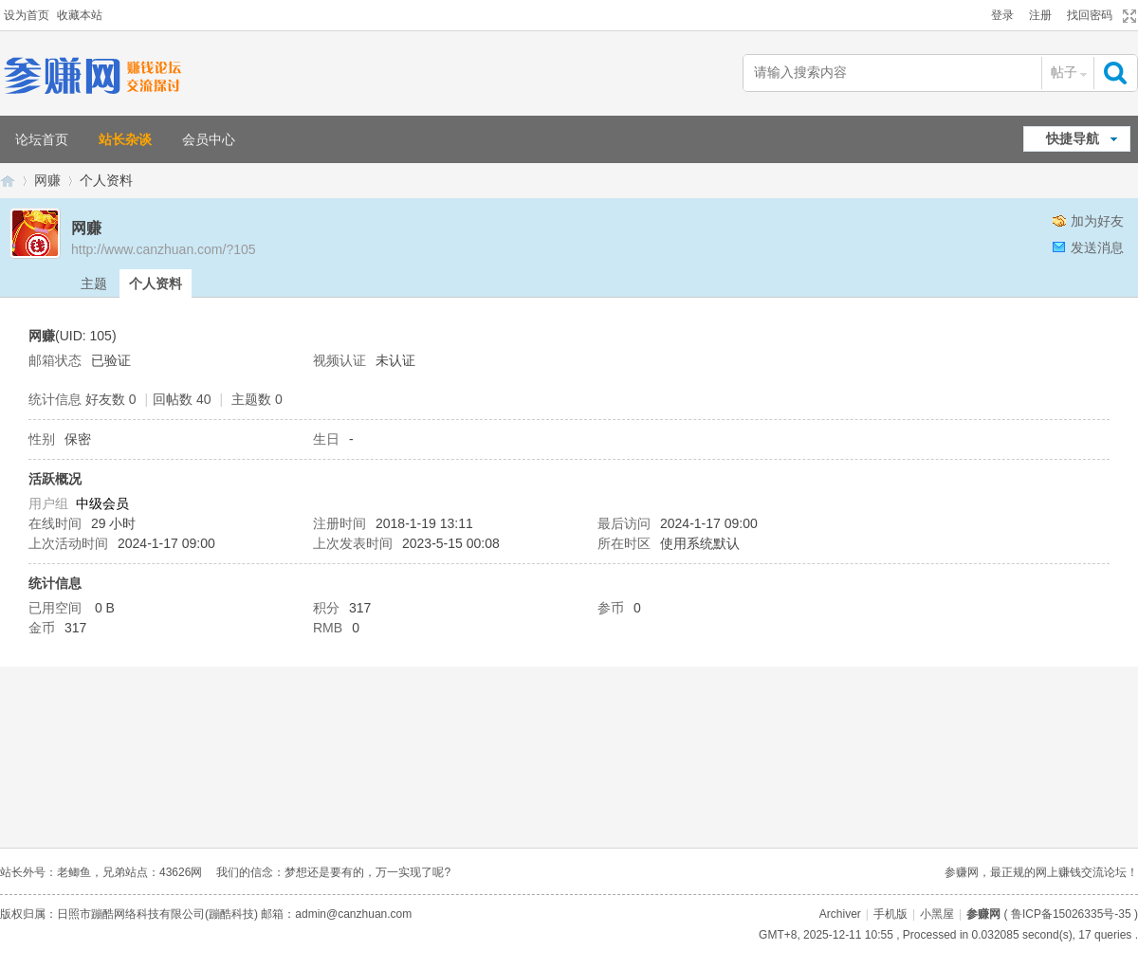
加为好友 (1097, 221)
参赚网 (7, 180)
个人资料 (155, 283)
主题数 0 (257, 399)
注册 (1040, 15)
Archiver (840, 914)
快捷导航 (1072, 138)
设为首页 (26, 15)
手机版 (890, 914)
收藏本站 (79, 15)
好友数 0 (111, 399)
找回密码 (1089, 15)
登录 (1002, 15)
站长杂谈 (125, 139)
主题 (94, 283)
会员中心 (208, 139)
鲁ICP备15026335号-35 (1071, 914)
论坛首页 (41, 139)
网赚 (47, 180)
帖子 (1064, 72)
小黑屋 (937, 914)
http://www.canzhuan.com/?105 (163, 249)
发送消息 (1097, 247)
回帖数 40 (182, 399)
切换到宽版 (1127, 16)
